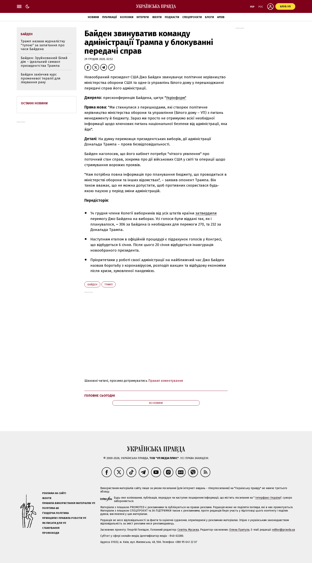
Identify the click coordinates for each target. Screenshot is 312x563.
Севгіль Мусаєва (188, 529)
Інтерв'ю (142, 17)
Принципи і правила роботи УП (64, 517)
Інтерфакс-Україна (268, 497)
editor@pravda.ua (283, 529)
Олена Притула (239, 529)
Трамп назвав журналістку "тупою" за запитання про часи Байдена (43, 45)
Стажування (50, 527)
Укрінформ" (176, 97)
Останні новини (34, 103)
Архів (220, 17)
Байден (92, 284)
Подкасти (172, 17)
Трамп (108, 284)
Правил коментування (165, 381)
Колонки (126, 17)
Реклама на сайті (54, 493)
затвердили (206, 213)
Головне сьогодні (99, 395)
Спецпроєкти (192, 17)
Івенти (157, 17)
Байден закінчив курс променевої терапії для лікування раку (40, 78)
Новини (93, 17)
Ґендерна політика (55, 513)
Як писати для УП (54, 522)
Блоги (209, 17)
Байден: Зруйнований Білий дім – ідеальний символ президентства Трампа (44, 62)
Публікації (109, 17)
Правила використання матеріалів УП (68, 503)
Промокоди (50, 532)
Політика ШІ (50, 508)
